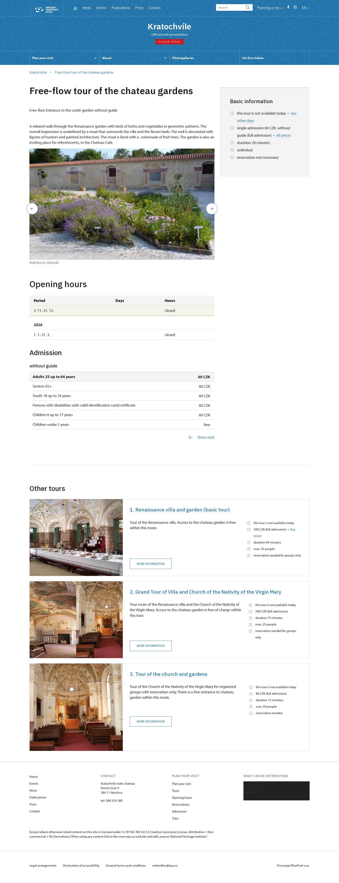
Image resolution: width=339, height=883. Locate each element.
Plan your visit (181, 787)
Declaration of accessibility (82, 869)
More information (152, 566)
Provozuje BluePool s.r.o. (293, 869)
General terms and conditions (128, 869)
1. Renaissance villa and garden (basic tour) (185, 511)
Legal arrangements (43, 869)
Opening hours (182, 801)
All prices (283, 136)
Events (101, 8)
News (87, 8)
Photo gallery (252, 794)
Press (139, 8)
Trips (175, 821)
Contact (155, 8)
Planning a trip (269, 8)
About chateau (253, 787)
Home (33, 780)
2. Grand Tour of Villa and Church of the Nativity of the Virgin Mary (213, 594)
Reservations (180, 808)
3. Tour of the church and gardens (172, 677)
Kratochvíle (169, 27)
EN (306, 8)
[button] (31, 210)
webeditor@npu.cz (168, 869)
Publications (121, 8)
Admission (179, 814)
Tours (175, 794)
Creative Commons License (168, 835)
